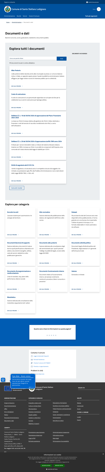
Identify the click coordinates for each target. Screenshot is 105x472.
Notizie (79, 403)
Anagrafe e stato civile (35, 403)
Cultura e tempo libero (35, 406)
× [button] (103, 454)
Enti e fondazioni (9, 412)
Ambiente (55, 412)
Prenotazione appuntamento (36, 432)
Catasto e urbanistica (34, 418)
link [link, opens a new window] (68, 462)
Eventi (79, 420)
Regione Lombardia (9, 2)
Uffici (5, 409)
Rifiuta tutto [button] (59, 465)
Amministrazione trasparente (61, 432)
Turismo (31, 421)
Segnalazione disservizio (35, 435)
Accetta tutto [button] (46, 465)
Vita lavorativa (33, 409)
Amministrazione (16, 22)
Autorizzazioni (57, 418)
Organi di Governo (9, 403)
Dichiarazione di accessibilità (61, 441)
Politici (6, 415)
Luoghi (79, 417)
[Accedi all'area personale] (92, 2)
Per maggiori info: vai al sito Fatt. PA (14, 448)
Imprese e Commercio (35, 412)
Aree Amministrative (10, 406)
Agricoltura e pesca (58, 421)
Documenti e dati (9, 421)
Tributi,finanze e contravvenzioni (62, 409)
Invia (61, 59)
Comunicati (80, 406)
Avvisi (78, 409)
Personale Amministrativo (11, 418)
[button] (52, 469)
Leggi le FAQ (32, 438)
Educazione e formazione (60, 403)
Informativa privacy (58, 435)
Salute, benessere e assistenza (61, 415)
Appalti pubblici (33, 415)
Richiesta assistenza (34, 441)
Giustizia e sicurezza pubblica (61, 406)
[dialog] (52, 462)
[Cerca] (99, 9)
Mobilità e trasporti (34, 424)
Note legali (56, 438)
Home (8, 22)
